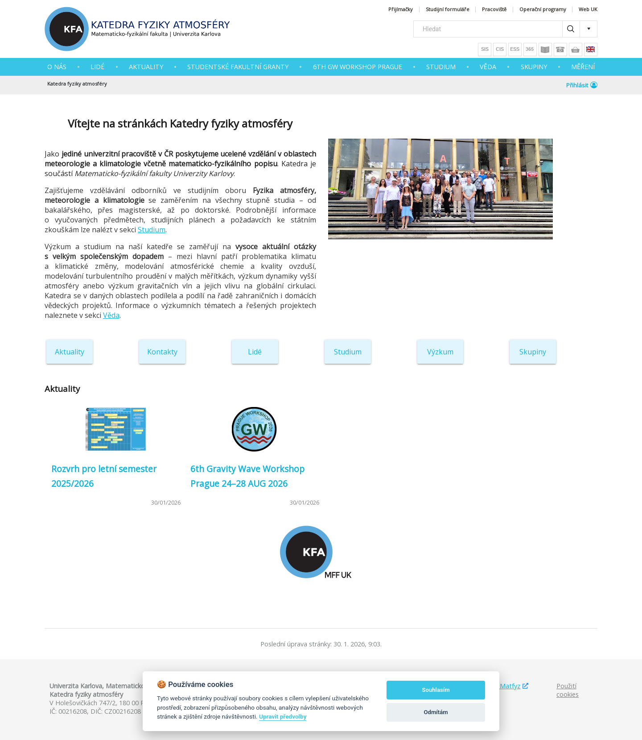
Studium (151, 229)
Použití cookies (567, 690)
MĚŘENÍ (583, 66)
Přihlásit (581, 85)
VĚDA (488, 66)
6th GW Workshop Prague (357, 66)
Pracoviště (494, 9)
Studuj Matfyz (499, 686)
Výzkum (440, 352)
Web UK (588, 9)
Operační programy (542, 9)
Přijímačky (400, 9)
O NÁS (56, 66)
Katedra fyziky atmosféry (77, 83)
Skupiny (532, 352)
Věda (111, 315)
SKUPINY (534, 66)
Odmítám (436, 712)
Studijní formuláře (447, 9)
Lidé (97, 66)
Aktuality (69, 352)
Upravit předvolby (282, 716)
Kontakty (162, 352)
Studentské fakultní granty (237, 66)
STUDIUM (441, 66)
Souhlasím (436, 690)
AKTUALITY (146, 66)
